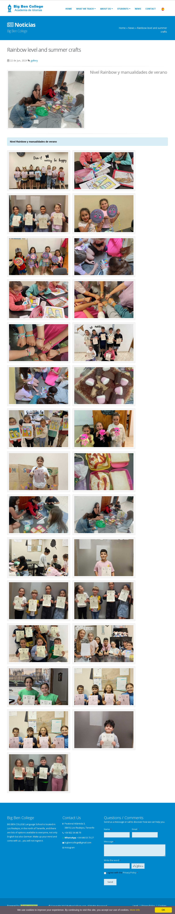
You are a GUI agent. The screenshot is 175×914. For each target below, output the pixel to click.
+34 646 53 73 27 (85, 837)
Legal (135, 905)
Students (122, 8)
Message (109, 841)
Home (68, 8)
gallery (34, 60)
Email (135, 829)
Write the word (112, 860)
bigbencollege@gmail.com (78, 842)
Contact (150, 8)
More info (135, 910)
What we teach (85, 8)
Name (107, 829)
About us (105, 8)
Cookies (162, 905)
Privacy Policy (129, 872)
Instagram (70, 847)
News (138, 8)
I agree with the (121, 872)
